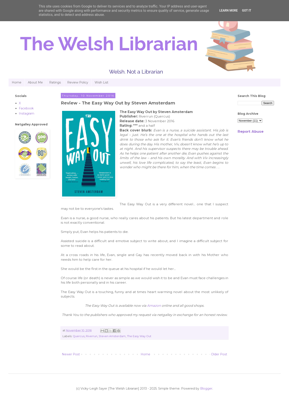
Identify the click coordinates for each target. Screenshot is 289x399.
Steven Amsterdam (112, 336)
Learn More (228, 10)
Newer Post (71, 354)
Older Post (219, 354)
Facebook (26, 108)
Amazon (154, 306)
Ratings (55, 82)
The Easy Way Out (139, 336)
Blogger (206, 388)
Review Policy (77, 82)
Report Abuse (251, 131)
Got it (246, 10)
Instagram (26, 113)
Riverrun (91, 336)
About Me (35, 82)
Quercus (79, 336)
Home (16, 82)
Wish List (101, 82)
